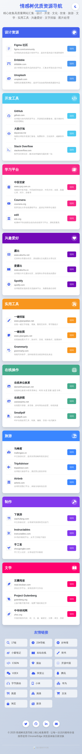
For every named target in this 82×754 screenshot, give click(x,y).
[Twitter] (26, 724)
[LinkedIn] (46, 724)
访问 (72, 48)
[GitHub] (36, 724)
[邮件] (56, 724)
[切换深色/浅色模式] (75, 6)
